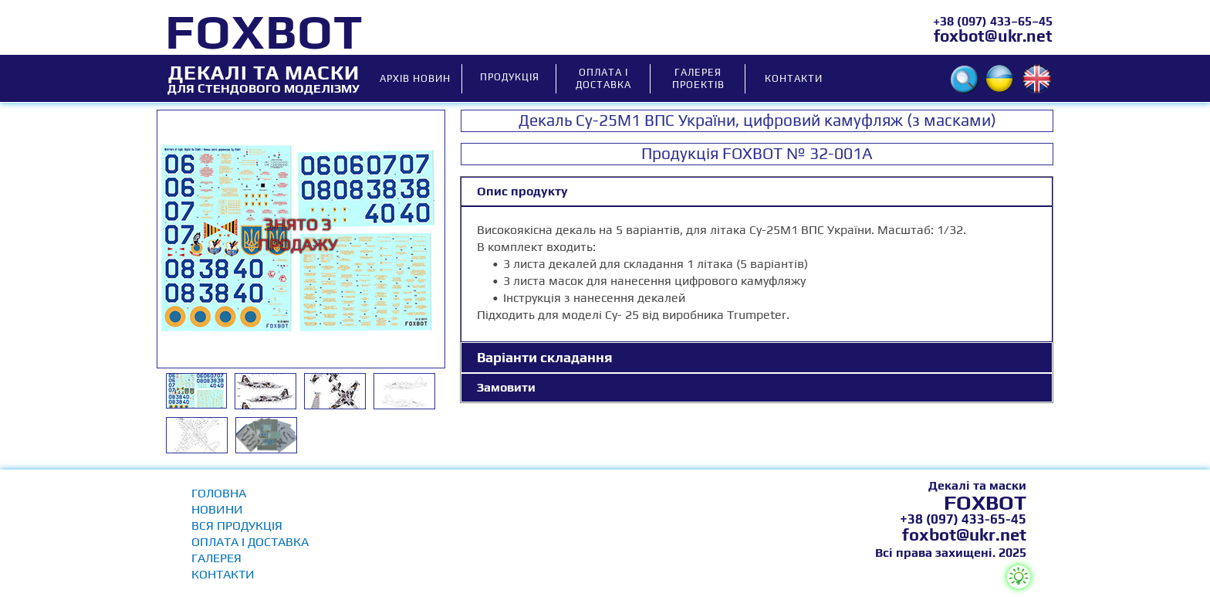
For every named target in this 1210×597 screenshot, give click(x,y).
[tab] (757, 191)
